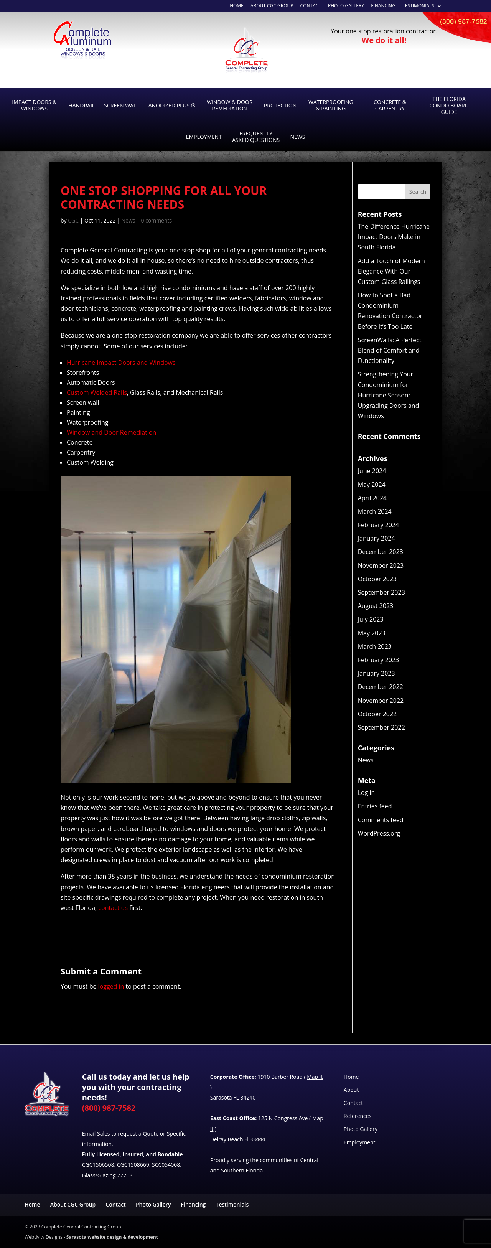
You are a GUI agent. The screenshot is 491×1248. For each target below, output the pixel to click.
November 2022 (381, 700)
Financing (383, 6)
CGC (73, 220)
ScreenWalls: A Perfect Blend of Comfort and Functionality (390, 350)
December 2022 (380, 687)
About (351, 1089)
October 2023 (377, 579)
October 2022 (377, 714)
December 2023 (380, 551)
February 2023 (378, 660)
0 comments (156, 220)
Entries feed (375, 806)
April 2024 (372, 498)
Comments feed (381, 820)
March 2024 (375, 511)
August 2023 (376, 606)
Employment (204, 136)
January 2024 (376, 538)
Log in (366, 792)
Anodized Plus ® (172, 105)
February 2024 (378, 525)
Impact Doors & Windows (34, 105)
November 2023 (381, 565)
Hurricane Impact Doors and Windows (121, 362)
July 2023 (371, 619)
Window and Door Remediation (111, 432)
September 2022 (381, 727)
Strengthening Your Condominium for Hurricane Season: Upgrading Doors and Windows (388, 395)
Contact (310, 6)
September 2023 (381, 592)
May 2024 (372, 484)
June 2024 (372, 471)
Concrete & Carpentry (390, 105)
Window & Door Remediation (229, 105)
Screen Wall (121, 105)
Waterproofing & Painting (330, 105)
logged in (111, 986)
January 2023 (376, 673)
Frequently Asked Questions (256, 136)
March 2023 (375, 646)
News (297, 136)
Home (351, 1076)
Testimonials (418, 6)
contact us (113, 907)
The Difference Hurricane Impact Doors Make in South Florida (394, 236)
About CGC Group (73, 1204)
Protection (280, 105)
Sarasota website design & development (112, 1237)
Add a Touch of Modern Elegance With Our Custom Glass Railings (391, 271)
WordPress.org (379, 833)
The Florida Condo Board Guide (449, 105)
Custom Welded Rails (97, 392)
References (357, 1115)
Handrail (82, 105)
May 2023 (372, 633)
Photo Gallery (346, 6)
